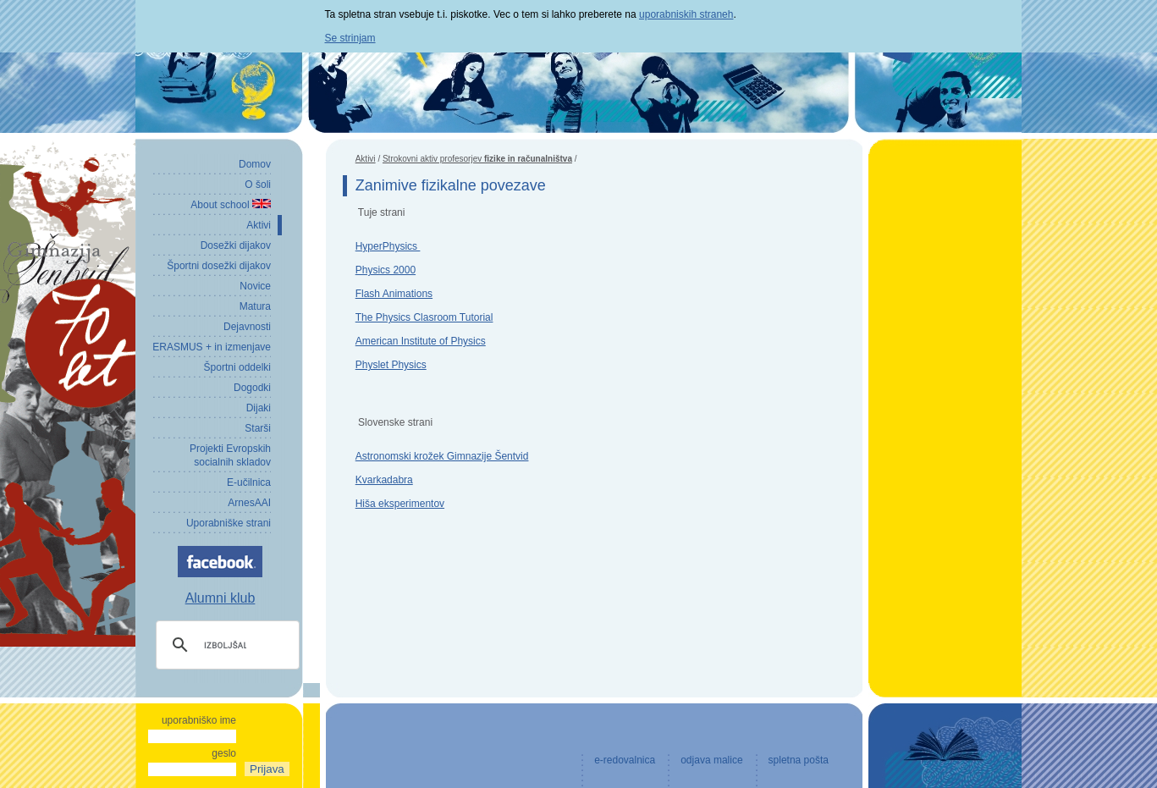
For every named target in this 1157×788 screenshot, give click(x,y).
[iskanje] (225, 645)
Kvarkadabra (384, 480)
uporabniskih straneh (686, 14)
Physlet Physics (391, 365)
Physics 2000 (385, 270)
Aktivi (365, 158)
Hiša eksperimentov (399, 504)
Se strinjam (350, 38)
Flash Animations (393, 294)
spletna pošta (799, 760)
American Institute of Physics (420, 341)
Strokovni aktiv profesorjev (477, 158)
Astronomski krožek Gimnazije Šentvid (442, 456)
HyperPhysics (388, 246)
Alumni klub (220, 598)
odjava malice (711, 760)
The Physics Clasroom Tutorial (424, 317)
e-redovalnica (624, 760)
